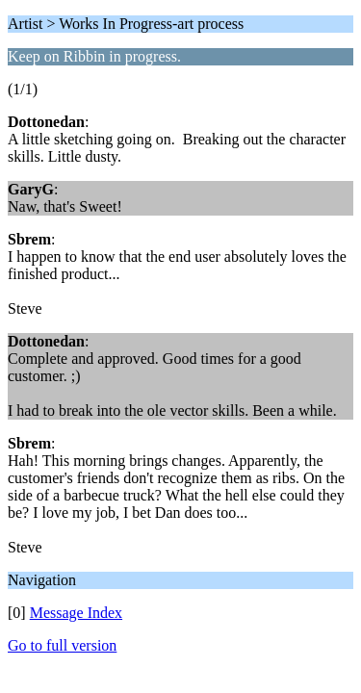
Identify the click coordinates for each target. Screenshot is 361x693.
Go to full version (62, 645)
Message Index (76, 612)
